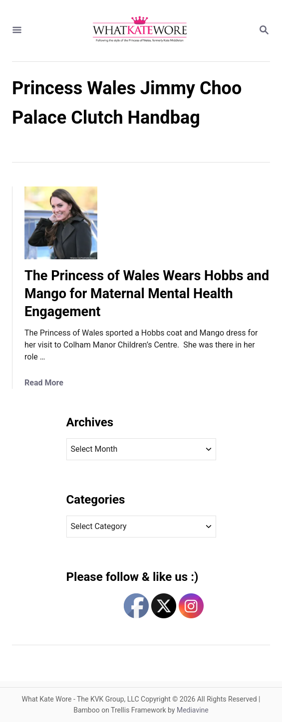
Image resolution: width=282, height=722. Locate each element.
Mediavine (193, 710)
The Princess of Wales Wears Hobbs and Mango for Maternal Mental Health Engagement (146, 294)
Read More (43, 382)
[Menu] (17, 30)
